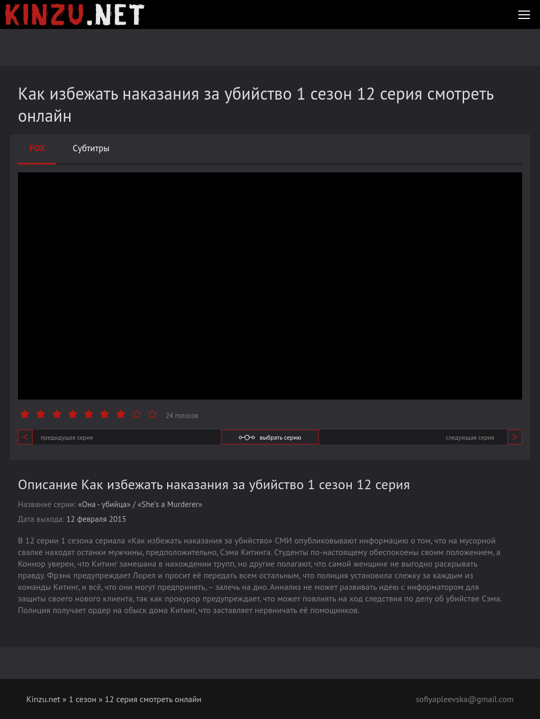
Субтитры (91, 148)
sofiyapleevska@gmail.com (465, 699)
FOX (37, 148)
